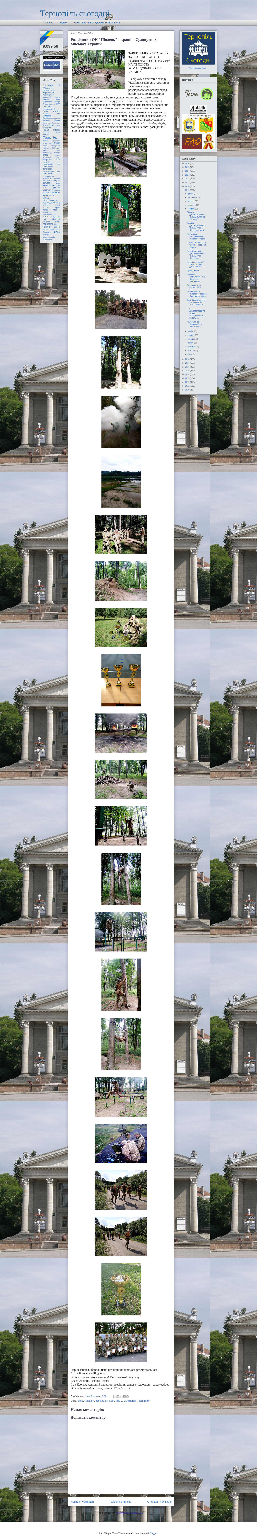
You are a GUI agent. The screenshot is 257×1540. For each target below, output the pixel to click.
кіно (44, 188)
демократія (47, 180)
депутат (56, 180)
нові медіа (47, 203)
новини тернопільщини (50, 199)
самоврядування (49, 214)
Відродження (49, 104)
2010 (187, 390)
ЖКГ (58, 113)
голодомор (47, 162)
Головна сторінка (120, 1501)
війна (80, 1400)
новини (46, 192)
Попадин (46, 132)
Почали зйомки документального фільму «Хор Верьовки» (196, 254)
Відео (63, 22)
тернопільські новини (50, 225)
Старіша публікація (159, 1501)
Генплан (46, 106)
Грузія (45, 111)
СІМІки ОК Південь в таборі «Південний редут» (196, 244)
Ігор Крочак (102, 1400)
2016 (187, 367)
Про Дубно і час (194, 270)
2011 (187, 386)
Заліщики (47, 116)
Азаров (46, 99)
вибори (57, 153)
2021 (187, 182)
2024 (187, 171)
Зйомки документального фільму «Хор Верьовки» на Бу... (196, 226)
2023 (187, 175)
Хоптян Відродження (51, 146)
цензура (46, 235)
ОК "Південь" (130, 1400)
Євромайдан (48, 92)
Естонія (46, 113)
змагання (89, 1400)
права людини (51, 210)
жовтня (191, 201)
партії (58, 205)
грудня (191, 193)
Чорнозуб (47, 148)
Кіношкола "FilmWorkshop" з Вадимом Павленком (196, 278)
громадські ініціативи (51, 171)
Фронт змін (47, 143)
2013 (187, 378)
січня (190, 354)
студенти (56, 217)
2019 (187, 190)
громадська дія (51, 164)
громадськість (49, 173)
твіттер (57, 221)
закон (45, 185)
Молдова (47, 127)
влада (45, 155)
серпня (191, 209)
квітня (190, 343)
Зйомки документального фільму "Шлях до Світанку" (196, 215)
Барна (57, 99)
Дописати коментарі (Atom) (130, 1513)
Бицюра (57, 102)
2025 (187, 167)
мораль (57, 190)
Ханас (56, 143)
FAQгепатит (47, 88)
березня (191, 347)
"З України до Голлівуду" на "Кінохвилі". (194, 324)
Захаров (46, 120)
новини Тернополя (51, 194)
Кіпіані (58, 125)
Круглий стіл (49, 125)
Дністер (56, 111)
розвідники (144, 1400)
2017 (187, 363)
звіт (50, 185)
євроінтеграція (49, 237)
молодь (56, 188)
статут (46, 217)
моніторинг (48, 190)
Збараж (56, 120)
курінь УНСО (115, 1400)
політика (46, 207)
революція (47, 212)
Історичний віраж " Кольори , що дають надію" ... (196, 264)
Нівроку (56, 130)
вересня (192, 205)
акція (45, 150)
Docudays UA (51, 85)
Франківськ (56, 141)
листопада (193, 197)
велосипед (47, 153)
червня (191, 335)
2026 (187, 163)
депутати (47, 183)
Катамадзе (56, 123)
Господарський (49, 109)
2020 (187, 186)
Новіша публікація (82, 1501)
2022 (187, 179)
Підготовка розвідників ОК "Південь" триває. (196, 236)
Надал (46, 130)
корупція (56, 185)
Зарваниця (47, 118)
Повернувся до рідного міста (194, 286)
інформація (47, 239)
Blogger (153, 1533)
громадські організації (48, 167)
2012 (187, 382)
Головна (48, 22)
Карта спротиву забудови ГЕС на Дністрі (97, 22)
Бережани (47, 102)
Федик (45, 141)
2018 (187, 359)
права (57, 208)
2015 (187, 371)
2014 (187, 374)
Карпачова (46, 123)
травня (191, 339)
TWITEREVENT (49, 90)
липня (191, 331)
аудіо (58, 150)
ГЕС (58, 104)
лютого (191, 350)
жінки (58, 183)
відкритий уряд (51, 159)
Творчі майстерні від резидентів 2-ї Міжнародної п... (196, 302)
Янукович (56, 148)
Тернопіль (50, 137)
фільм (56, 232)
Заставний (56, 118)
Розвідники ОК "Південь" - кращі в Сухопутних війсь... (197, 293)
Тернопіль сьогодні (75, 13)
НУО (58, 127)
